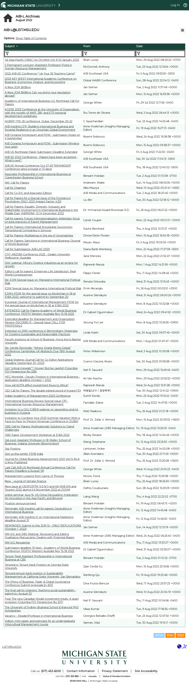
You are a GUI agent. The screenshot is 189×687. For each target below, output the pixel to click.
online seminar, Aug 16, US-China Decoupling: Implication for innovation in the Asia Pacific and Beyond (41, 496)
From (86, 46)
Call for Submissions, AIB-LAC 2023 (27, 249)
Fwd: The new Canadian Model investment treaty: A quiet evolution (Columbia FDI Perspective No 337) (42, 600)
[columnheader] (43, 47)
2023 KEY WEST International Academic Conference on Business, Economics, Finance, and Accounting (41, 80)
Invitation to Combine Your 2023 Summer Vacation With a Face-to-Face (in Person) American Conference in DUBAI (42, 419)
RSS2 (180, 635)
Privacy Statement (115, 671)
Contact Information (81, 671)
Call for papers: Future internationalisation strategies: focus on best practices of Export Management (42, 220)
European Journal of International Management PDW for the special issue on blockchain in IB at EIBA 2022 (42, 303)
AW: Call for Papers (17, 182)
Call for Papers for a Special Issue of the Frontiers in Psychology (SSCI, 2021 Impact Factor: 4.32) (38, 200)
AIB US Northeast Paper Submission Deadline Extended (41, 152)
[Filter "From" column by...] (109, 53)
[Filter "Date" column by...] (160, 53)
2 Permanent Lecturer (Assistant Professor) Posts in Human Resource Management (38, 66)
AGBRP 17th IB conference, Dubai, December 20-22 (38, 121)
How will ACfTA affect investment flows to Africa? (36, 385)
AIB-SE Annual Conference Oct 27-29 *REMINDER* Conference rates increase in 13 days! (38, 167)
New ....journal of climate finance (25, 481)
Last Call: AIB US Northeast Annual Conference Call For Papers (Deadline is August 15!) (40, 469)
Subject (10, 46)
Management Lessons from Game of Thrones (34, 476)
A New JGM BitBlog (18, 87)
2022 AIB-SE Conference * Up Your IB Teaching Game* (40, 73)
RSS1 (170, 635)
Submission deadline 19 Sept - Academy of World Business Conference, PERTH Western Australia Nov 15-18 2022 (42, 549)
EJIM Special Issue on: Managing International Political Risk (43, 288)
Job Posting (12, 448)
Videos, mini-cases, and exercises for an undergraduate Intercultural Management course (40, 622)
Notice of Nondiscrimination (116, 676)
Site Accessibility (146, 671)
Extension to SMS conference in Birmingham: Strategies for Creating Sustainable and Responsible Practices (41, 332)
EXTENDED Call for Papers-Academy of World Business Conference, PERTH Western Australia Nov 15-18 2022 (40, 312)
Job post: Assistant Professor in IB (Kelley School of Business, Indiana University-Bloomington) (38, 442)
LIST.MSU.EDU (11, 647)
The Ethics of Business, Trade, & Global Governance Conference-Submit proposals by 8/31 (37, 583)
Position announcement (20, 503)
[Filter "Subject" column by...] (43, 53)
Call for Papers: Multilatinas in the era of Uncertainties (39, 235)
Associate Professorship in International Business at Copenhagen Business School (38, 175)
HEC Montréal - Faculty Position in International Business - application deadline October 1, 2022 (42, 378)
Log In (175, 5)
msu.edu (92, 676)
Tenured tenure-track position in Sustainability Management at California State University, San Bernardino (42, 575)
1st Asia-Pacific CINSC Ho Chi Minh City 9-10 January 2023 (42, 60)
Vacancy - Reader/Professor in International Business (39, 615)
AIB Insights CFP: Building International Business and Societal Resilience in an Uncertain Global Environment (40, 128)
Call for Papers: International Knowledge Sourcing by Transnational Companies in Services (39, 228)
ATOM (159, 635)
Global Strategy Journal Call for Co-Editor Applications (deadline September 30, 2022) (39, 361)
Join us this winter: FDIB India (24, 454)
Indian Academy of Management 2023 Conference (38, 395)
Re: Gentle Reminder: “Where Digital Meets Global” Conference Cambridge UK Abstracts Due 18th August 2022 (40, 351)
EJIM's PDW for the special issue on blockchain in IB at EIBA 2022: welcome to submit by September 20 (40, 295)
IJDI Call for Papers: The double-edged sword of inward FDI (43, 390)
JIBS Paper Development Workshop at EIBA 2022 (37, 435)
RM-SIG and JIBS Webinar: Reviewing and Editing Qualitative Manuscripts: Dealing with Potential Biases (39, 535)
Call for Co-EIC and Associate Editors (28, 193)
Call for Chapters (15, 187)
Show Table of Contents (31, 38)
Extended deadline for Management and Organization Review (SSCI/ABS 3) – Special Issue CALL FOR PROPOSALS (40, 322)
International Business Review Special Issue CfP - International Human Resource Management (36, 402)
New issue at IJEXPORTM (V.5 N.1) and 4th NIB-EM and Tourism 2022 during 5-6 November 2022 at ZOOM (40, 488)
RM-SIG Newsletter (17, 542)
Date (139, 46)
